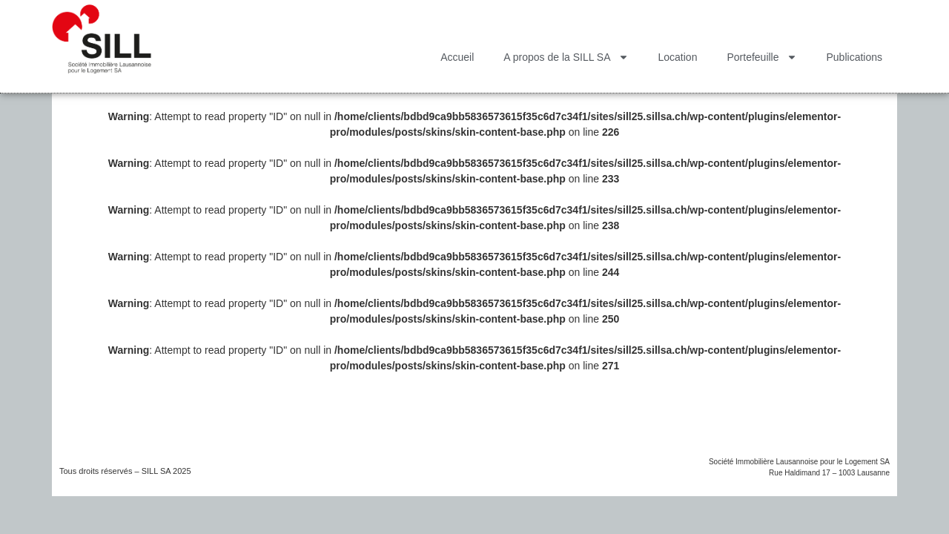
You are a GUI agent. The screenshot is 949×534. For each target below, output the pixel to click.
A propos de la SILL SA (565, 57)
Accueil (457, 57)
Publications (855, 57)
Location (678, 57)
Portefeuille (761, 57)
